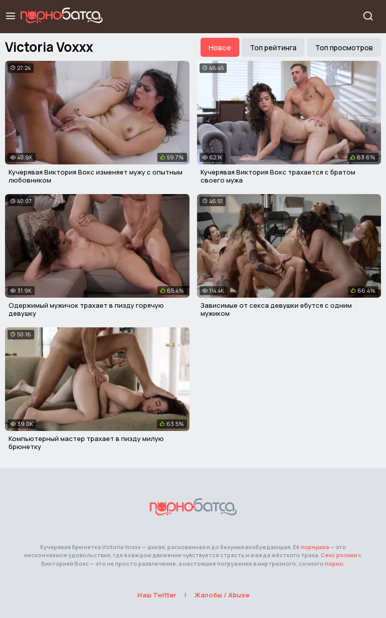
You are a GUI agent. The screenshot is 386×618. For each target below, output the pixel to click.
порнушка (315, 547)
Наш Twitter (156, 594)
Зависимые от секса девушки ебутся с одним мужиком (276, 309)
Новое (220, 47)
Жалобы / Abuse (222, 594)
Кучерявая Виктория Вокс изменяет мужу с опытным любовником (95, 176)
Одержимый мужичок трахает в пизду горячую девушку (86, 309)
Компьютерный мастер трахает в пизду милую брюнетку (86, 442)
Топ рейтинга (273, 47)
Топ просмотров (344, 47)
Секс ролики (339, 555)
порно (334, 563)
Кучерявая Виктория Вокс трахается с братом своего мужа (278, 176)
